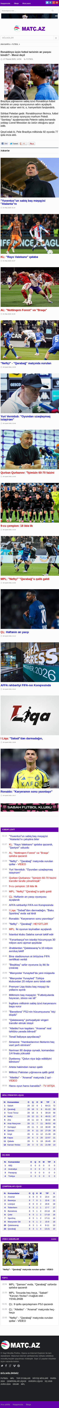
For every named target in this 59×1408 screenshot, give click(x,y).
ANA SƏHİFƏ (5, 44)
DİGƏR (16, 1384)
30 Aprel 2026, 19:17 (9, 795)
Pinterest (56, 2)
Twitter (47, 2)
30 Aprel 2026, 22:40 (9, 476)
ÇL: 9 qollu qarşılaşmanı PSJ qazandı (31, 1304)
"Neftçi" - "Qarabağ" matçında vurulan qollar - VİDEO (27, 1269)
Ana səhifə (5, 1405)
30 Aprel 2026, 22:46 (9, 423)
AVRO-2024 (6, 1384)
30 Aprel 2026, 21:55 (9, 583)
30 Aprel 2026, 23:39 (9, 367)
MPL (12, 1378)
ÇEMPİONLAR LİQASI (17, 1381)
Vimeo (14, 1365)
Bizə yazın (26, 3)
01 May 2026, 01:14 (9, 207)
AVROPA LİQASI (35, 1381)
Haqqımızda (5, 3)
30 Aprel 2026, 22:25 (9, 529)
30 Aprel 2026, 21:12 (9, 636)
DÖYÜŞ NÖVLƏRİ (41, 1378)
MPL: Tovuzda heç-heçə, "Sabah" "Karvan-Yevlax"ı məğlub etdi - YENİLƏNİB (28, 1295)
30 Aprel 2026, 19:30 (9, 742)
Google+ (53, 2)
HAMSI (53, 1239)
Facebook (50, 2)
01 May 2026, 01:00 (9, 314)
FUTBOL (15, 44)
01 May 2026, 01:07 (9, 261)
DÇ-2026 (49, 1381)
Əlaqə (16, 3)
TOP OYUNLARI (23, 1378)
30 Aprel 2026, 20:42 (9, 689)
